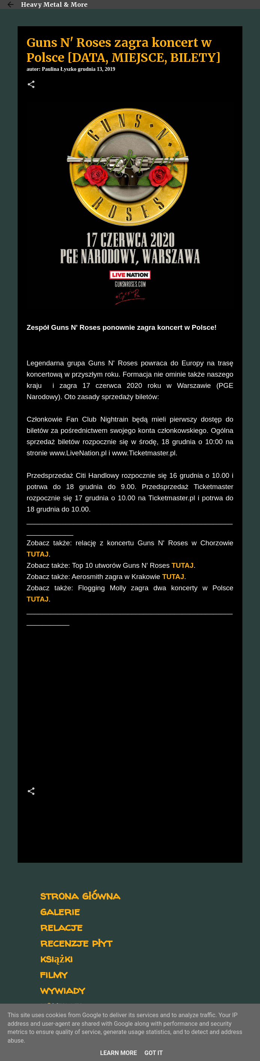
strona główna (80, 895)
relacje (61, 926)
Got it (153, 1053)
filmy (53, 974)
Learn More (118, 1053)
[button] (31, 85)
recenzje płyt (76, 942)
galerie (60, 911)
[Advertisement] (130, 714)
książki (56, 958)
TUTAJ (38, 554)
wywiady (62, 989)
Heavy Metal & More (54, 4)
